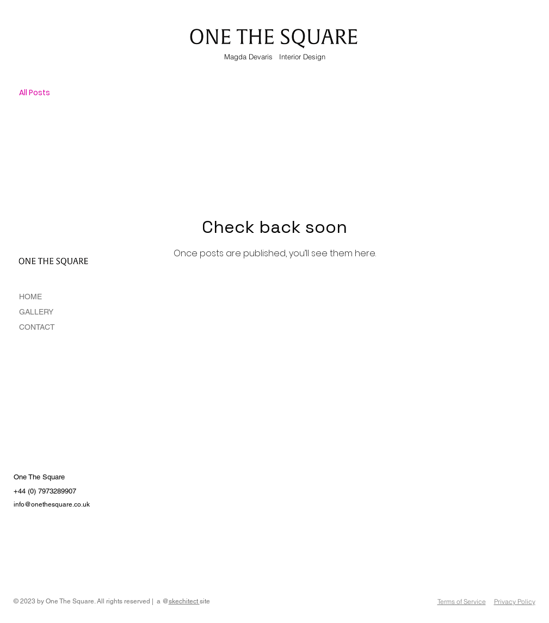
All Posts (34, 93)
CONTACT (37, 327)
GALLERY (36, 311)
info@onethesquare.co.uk (52, 504)
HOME (30, 296)
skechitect (184, 601)
